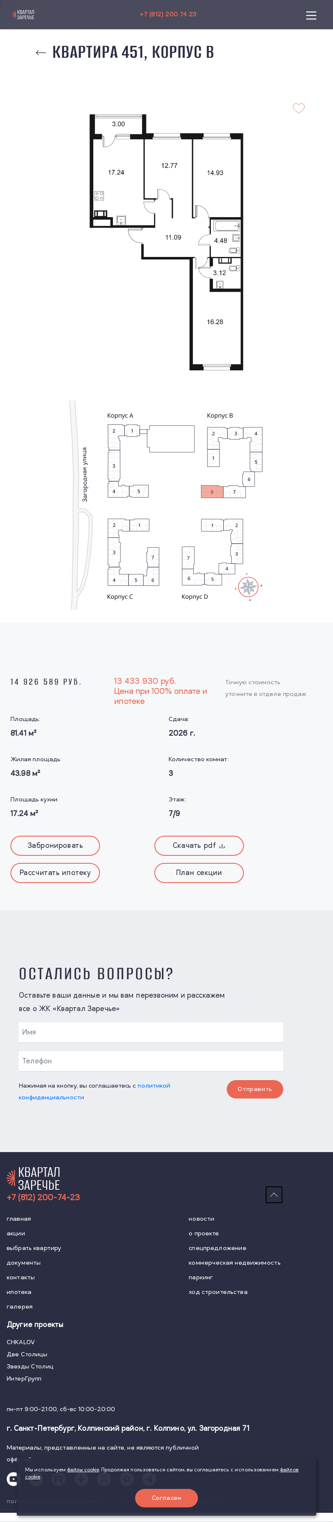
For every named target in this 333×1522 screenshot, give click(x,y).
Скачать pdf (199, 846)
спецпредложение (217, 1248)
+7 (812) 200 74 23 (168, 14)
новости (201, 1218)
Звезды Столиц (30, 1367)
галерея (20, 1306)
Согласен (167, 1497)
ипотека (19, 1292)
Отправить (255, 1089)
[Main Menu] (311, 15)
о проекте (204, 1233)
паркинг (201, 1277)
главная (19, 1218)
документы (24, 1262)
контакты (21, 1277)
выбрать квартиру (34, 1248)
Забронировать (55, 846)
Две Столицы (27, 1354)
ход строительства (218, 1292)
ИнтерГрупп (24, 1379)
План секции (199, 873)
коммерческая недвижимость (235, 1262)
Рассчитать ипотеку (55, 873)
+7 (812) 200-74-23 (43, 1197)
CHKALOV (21, 1342)
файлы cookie (83, 1469)
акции (16, 1233)
